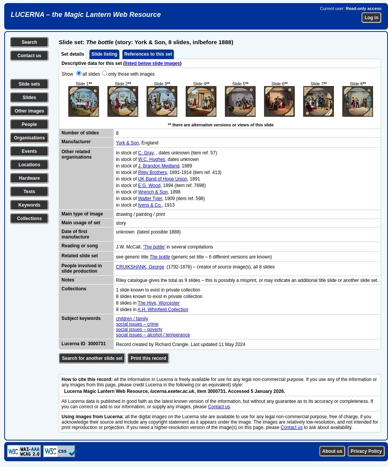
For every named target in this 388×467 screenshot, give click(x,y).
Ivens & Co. (150, 205)
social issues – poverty (139, 329)
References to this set (148, 54)
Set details (72, 54)
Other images (29, 111)
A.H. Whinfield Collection (162, 309)
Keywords (29, 205)
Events (29, 151)
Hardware (29, 178)
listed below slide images (152, 63)
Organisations (29, 138)
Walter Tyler (150, 198)
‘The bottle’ (154, 247)
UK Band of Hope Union (162, 179)
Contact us (29, 55)
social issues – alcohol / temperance (153, 335)
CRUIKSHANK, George (140, 267)
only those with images (131, 74)
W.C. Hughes (151, 159)
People (29, 124)
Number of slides (80, 133)
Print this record (148, 358)
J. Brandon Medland (158, 166)
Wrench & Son (153, 192)
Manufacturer (76, 141)
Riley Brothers (152, 172)
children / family (132, 318)
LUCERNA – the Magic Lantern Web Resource (86, 14)
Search (29, 42)
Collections (29, 218)
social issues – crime (137, 324)
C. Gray (146, 153)
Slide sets (29, 84)
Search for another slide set (92, 358)
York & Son (127, 143)
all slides (91, 74)
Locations (29, 164)
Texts (29, 191)
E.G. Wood (149, 185)
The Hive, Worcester (159, 303)
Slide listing (104, 54)
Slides (29, 97)
